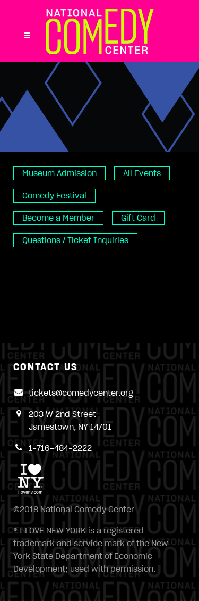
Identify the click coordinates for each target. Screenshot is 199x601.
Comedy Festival (54, 195)
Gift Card (138, 218)
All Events (142, 173)
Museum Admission (59, 173)
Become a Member (58, 218)
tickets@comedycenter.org (81, 393)
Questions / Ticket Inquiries (75, 240)
